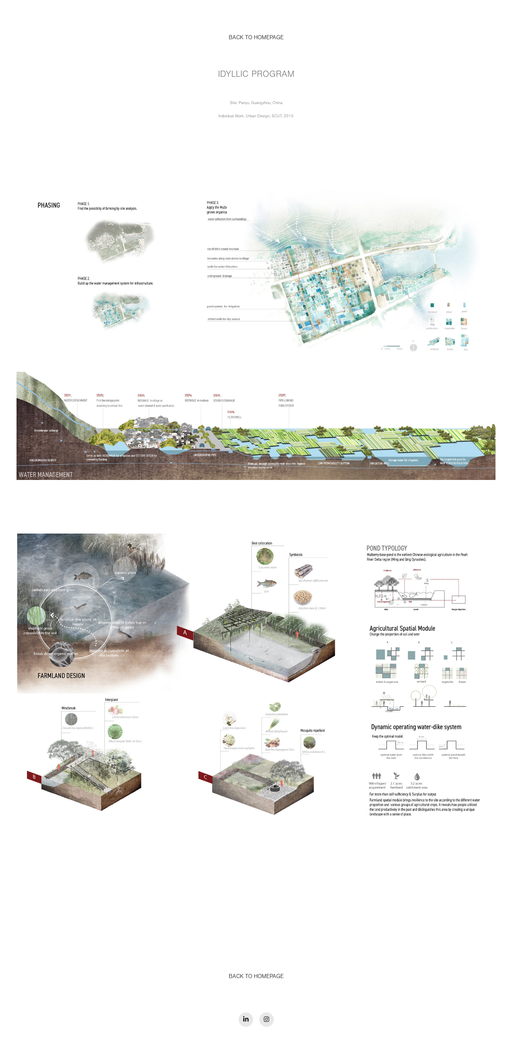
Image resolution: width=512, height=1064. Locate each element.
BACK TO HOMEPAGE (256, 976)
